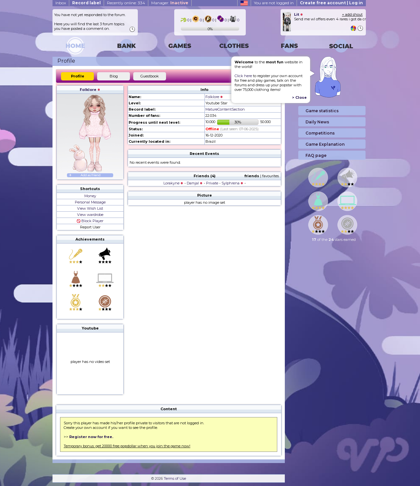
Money (90, 196)
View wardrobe (90, 214)
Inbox (60, 2)
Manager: (169, 2)
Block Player (90, 221)
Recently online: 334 (126, 2)
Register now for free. (91, 436)
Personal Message (90, 202)
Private (212, 183)
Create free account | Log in (331, 2)
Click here (243, 76)
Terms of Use (175, 478)
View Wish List (90, 208)
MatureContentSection (225, 109)
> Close (299, 97)
